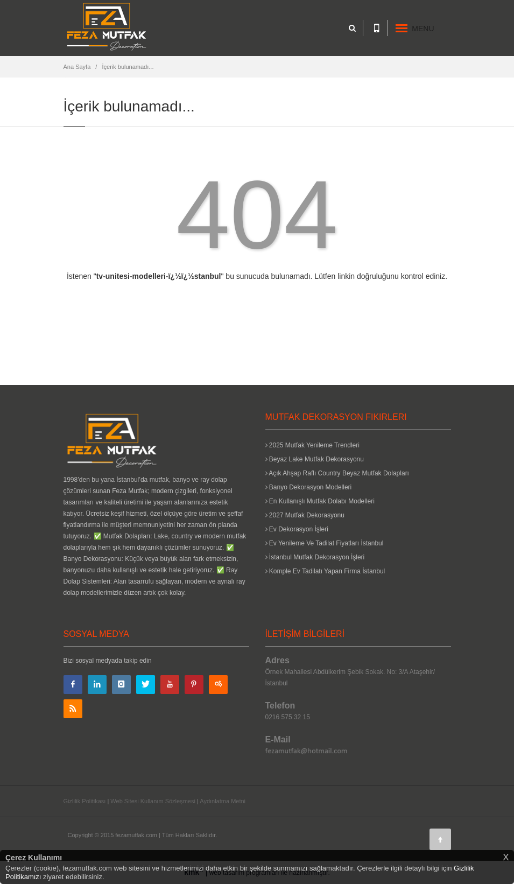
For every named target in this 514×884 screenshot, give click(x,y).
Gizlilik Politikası (85, 801)
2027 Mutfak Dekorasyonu (304, 515)
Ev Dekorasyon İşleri (296, 529)
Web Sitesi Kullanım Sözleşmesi (152, 801)
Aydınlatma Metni (222, 801)
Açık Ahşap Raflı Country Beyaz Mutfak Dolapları (337, 473)
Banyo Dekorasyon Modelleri (308, 487)
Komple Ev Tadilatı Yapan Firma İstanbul (325, 571)
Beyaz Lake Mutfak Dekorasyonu (314, 459)
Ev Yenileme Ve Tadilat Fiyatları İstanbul (324, 543)
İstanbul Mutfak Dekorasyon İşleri (315, 557)
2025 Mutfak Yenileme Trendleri (312, 445)
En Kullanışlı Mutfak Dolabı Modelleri (320, 501)
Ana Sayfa (77, 67)
